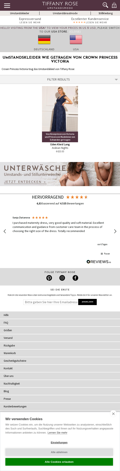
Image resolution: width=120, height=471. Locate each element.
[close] (113, 413)
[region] (60, 231)
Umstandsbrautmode (65, 13)
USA (76, 49)
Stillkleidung (106, 13)
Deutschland (44, 49)
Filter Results (82, 79)
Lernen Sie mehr (57, 432)
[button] (5, 231)
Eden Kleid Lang (60, 144)
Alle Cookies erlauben (59, 461)
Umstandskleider (19, 13)
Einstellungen (59, 442)
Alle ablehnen (59, 452)
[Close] (75, 31)
